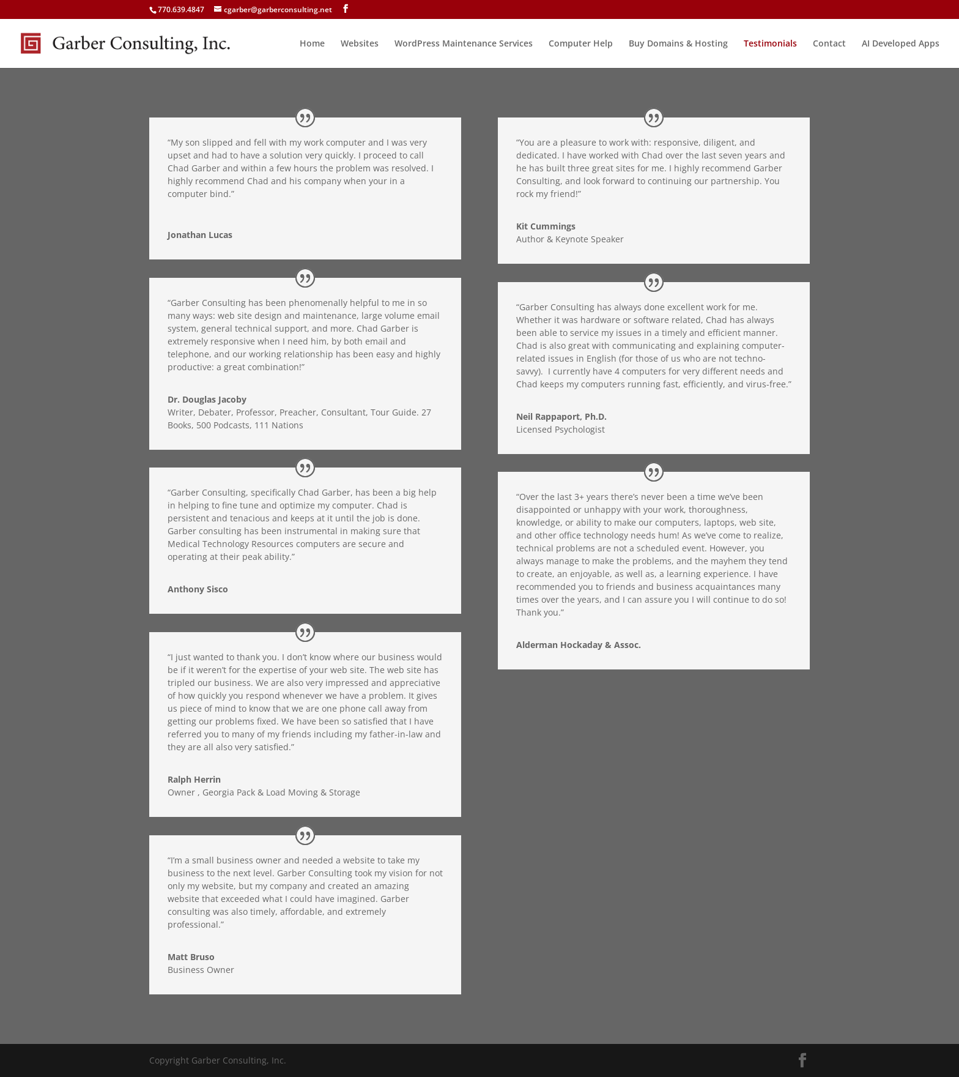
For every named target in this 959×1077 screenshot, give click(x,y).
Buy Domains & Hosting (678, 44)
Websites (360, 44)
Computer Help (581, 44)
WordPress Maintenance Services (463, 44)
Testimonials (770, 44)
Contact (829, 44)
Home (312, 44)
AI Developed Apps (900, 44)
